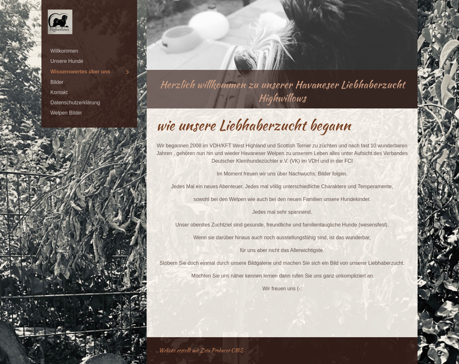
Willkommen (64, 51)
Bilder (56, 82)
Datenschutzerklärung (75, 102)
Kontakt (59, 92)
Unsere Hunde (66, 61)
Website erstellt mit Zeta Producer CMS (201, 350)
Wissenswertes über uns (80, 71)
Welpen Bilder (66, 112)
